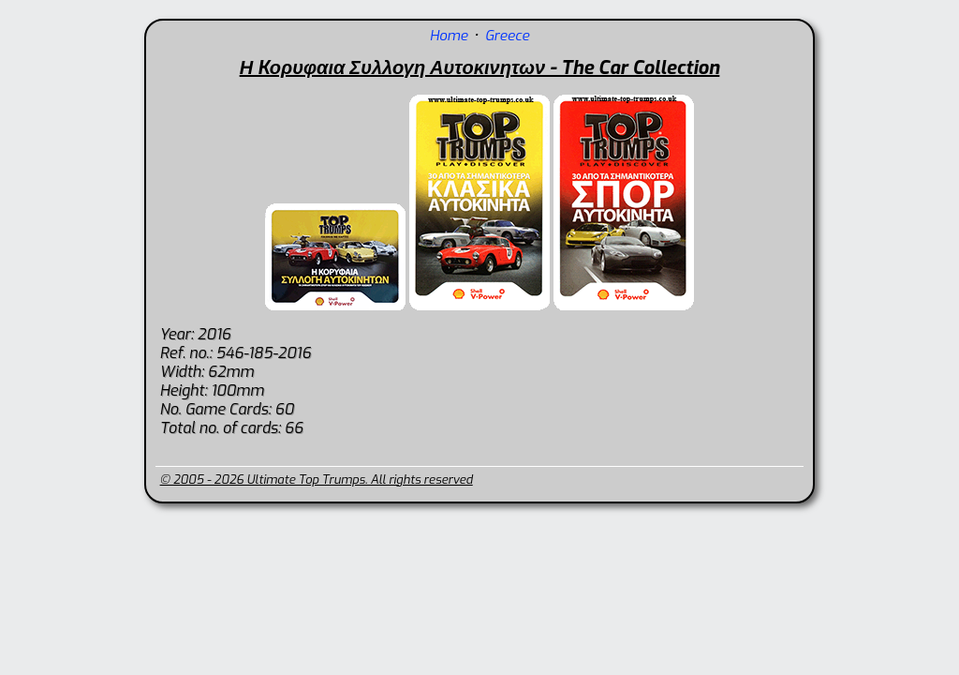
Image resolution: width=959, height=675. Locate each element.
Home (449, 35)
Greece (507, 35)
